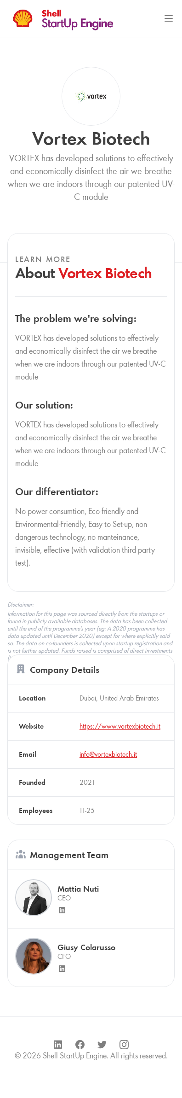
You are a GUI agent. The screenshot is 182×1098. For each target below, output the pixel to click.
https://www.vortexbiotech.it (120, 726)
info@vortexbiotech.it (108, 754)
